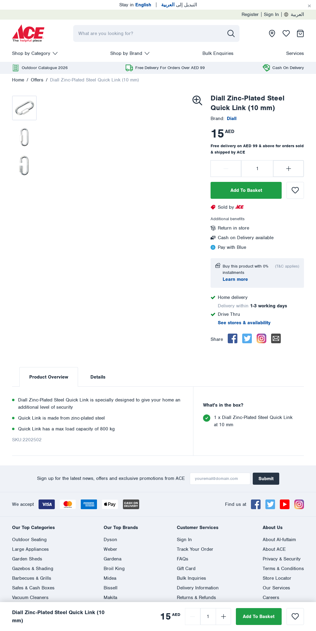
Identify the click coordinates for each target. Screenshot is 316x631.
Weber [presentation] (110, 549)
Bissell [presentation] (110, 588)
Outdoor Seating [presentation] (29, 540)
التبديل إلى (179, 5)
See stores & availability (244, 323)
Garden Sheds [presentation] (27, 559)
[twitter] (247, 338)
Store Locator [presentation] (277, 578)
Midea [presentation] (110, 578)
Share (217, 339)
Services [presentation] (295, 53)
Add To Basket (246, 190)
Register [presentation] (250, 14)
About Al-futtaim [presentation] (279, 540)
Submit (266, 479)
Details (97, 377)
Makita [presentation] (110, 598)
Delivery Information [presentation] (198, 588)
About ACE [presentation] (274, 549)
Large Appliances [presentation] (30, 549)
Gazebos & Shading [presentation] (32, 569)
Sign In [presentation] (271, 14)
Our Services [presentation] (276, 588)
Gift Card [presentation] (186, 569)
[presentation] (28, 33)
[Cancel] (309, 6)
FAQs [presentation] (182, 559)
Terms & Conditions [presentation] (283, 569)
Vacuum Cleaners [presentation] (30, 598)
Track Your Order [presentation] (195, 549)
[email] (276, 338)
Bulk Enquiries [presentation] (217, 53)
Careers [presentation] (271, 598)
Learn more (235, 279)
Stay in (135, 5)
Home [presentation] (18, 80)
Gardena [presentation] (112, 559)
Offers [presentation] (37, 80)
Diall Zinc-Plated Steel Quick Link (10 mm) (94, 80)
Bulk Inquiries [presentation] (191, 578)
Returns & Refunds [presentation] (196, 598)
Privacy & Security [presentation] (282, 559)
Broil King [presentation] (114, 569)
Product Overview (48, 377)
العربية (294, 14)
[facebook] (232, 338)
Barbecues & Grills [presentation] (31, 578)
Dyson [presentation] (110, 540)
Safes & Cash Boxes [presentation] (33, 588)
